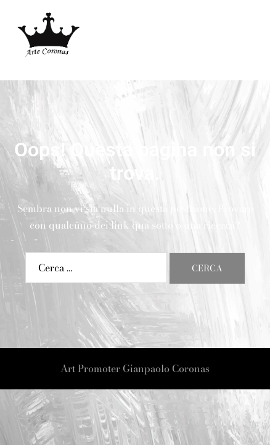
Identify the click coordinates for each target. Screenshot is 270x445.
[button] (230, 40)
